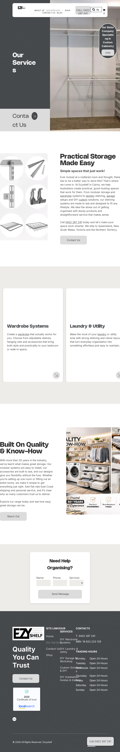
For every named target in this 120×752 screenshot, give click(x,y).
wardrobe (66, 195)
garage (111, 195)
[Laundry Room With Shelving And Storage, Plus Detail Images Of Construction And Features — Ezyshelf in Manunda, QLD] (24, 196)
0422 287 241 (73, 222)
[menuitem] (39, 10)
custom (83, 199)
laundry (90, 195)
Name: (40, 577)
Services (74, 577)
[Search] (96, 9)
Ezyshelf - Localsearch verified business (26, 699)
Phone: (57, 577)
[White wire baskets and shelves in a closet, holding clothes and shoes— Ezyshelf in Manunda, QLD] (33, 306)
